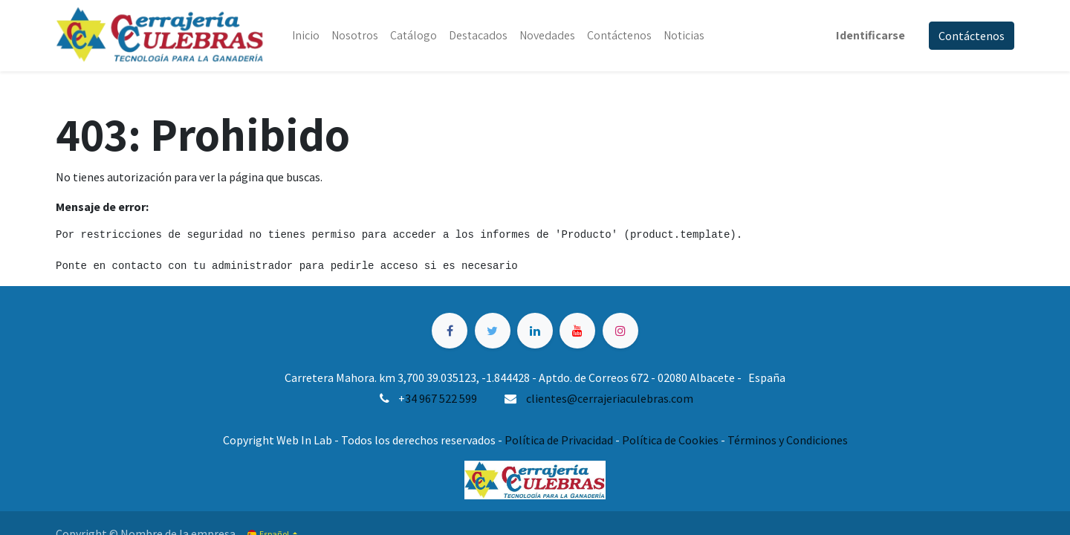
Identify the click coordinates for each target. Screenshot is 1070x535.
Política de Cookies (670, 439)
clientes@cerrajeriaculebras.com (609, 398)
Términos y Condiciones (787, 439)
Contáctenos (971, 35)
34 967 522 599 (441, 398)
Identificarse (870, 35)
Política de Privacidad (559, 439)
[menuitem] (305, 36)
